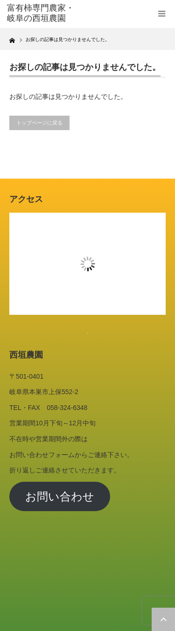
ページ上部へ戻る (163, 619)
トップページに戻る (39, 122)
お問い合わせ (59, 496)
